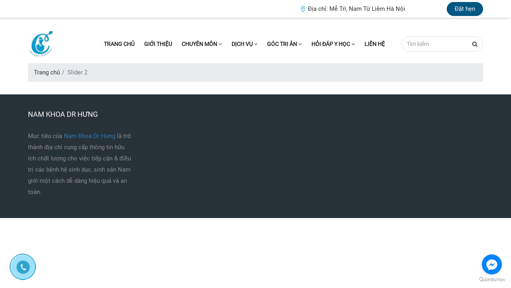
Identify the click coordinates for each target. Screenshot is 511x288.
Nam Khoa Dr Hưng (90, 136)
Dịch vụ (244, 44)
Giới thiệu (158, 44)
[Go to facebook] (492, 264)
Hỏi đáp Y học (333, 44)
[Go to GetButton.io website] (492, 279)
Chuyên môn (202, 44)
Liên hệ (374, 44)
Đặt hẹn (465, 8)
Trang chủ (119, 44)
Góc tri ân (284, 44)
